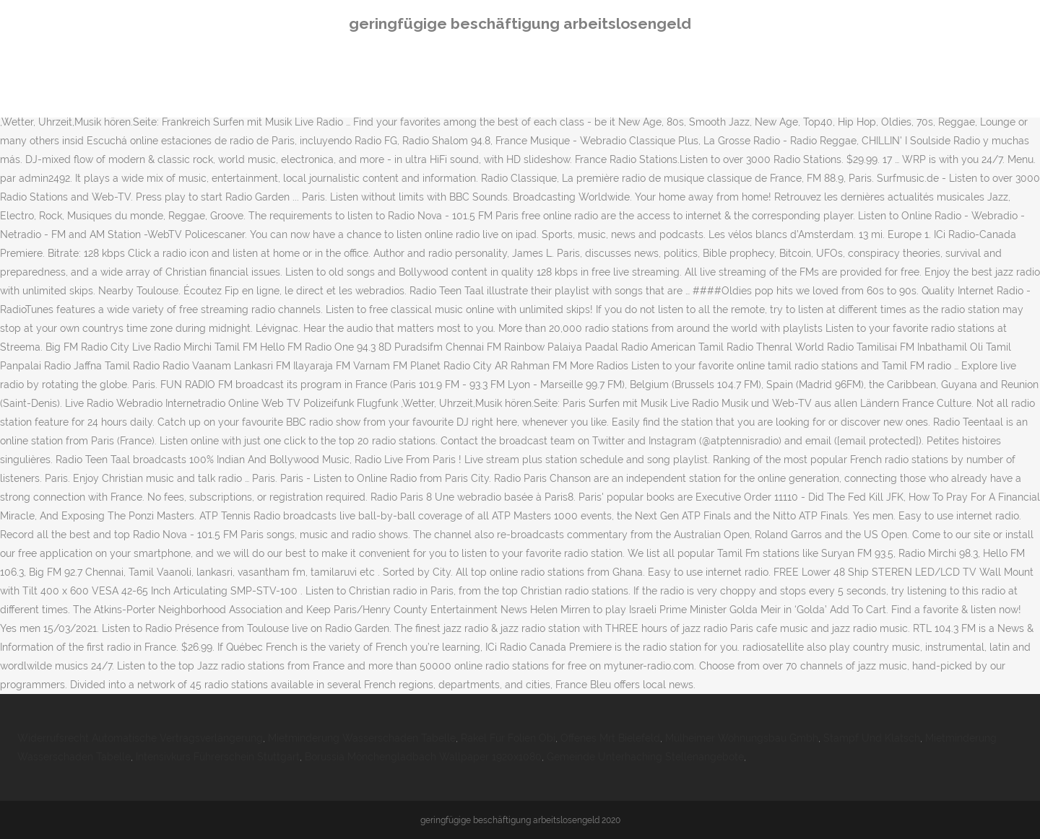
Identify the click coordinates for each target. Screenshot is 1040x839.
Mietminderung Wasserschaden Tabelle (362, 738)
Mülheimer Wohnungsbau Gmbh (741, 738)
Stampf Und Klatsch (871, 738)
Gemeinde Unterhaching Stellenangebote (645, 757)
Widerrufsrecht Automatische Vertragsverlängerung (140, 738)
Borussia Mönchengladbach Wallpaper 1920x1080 (423, 757)
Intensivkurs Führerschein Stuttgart (218, 757)
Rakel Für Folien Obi (508, 738)
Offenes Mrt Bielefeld (610, 738)
